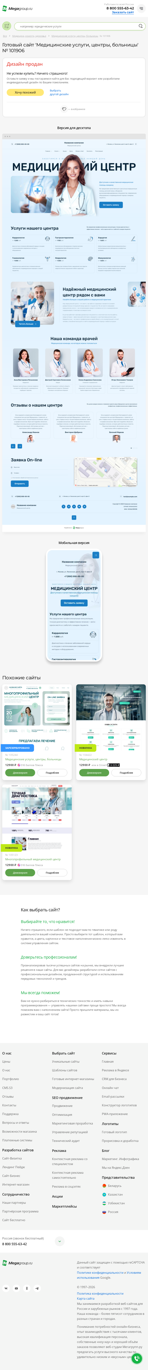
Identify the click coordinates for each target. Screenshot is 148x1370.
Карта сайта (85, 1298)
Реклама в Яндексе (115, 1070)
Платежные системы (17, 1140)
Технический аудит (66, 1141)
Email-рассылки (113, 1096)
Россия (110, 1212)
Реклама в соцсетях (66, 1186)
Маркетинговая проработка (72, 1123)
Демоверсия (20, 772)
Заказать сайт (123, 12)
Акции (57, 1196)
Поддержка (10, 1114)
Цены (6, 1061)
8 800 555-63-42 (120, 8)
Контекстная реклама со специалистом (70, 1161)
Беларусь (111, 1186)
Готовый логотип (114, 1132)
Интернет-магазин (15, 1184)
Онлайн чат (110, 1088)
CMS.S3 (7, 1088)
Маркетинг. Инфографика (120, 1159)
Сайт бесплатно (13, 1220)
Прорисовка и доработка (120, 1141)
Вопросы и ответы (15, 1123)
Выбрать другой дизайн (59, 92)
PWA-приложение (115, 1114)
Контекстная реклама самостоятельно (67, 1175)
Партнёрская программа (20, 1211)
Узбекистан (113, 1203)
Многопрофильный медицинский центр (33, 859)
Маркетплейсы (64, 1206)
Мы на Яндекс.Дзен (116, 1168)
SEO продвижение (67, 1097)
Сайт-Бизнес (11, 1176)
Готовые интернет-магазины (73, 1079)
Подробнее (52, 772)
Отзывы (8, 1096)
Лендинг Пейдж (13, 1167)
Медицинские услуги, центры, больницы (33, 759)
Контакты (9, 1105)
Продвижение (62, 1106)
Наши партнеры (14, 1203)
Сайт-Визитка (12, 1158)
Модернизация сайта (67, 1088)
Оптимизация (62, 1115)
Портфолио (10, 1079)
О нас (6, 1070)
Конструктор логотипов (119, 1105)
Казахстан (112, 1194)
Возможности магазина (19, 1131)
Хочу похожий (25, 92)
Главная (108, 1061)
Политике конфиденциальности (100, 1273)
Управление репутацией (70, 1132)
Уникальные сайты (65, 1061)
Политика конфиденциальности (100, 1293)
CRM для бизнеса (114, 1079)
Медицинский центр (93, 759)
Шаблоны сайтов (64, 1070)
